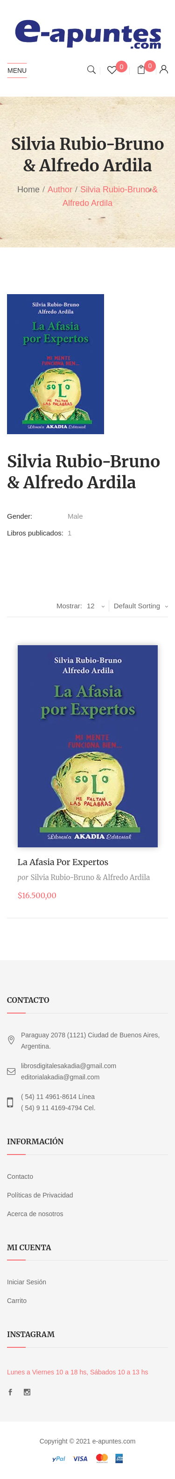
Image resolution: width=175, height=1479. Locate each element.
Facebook (10, 1392)
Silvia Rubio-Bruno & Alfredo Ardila (90, 877)
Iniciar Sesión (26, 1282)
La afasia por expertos (63, 862)
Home (28, 189)
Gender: (19, 516)
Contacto (20, 1176)
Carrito (17, 1300)
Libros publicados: (35, 533)
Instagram (27, 1392)
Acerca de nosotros (35, 1214)
